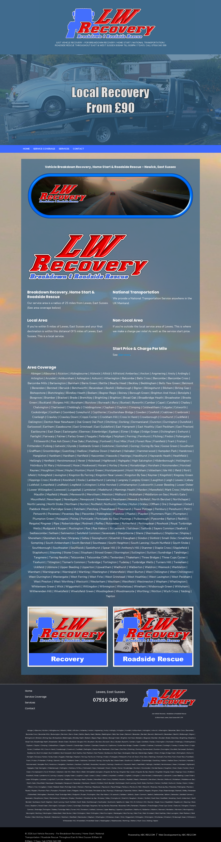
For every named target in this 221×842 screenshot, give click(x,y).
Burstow (79, 740)
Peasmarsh (181, 781)
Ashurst (150, 728)
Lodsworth (83, 774)
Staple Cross (34, 800)
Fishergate (63, 755)
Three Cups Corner (36, 804)
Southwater (152, 796)
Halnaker (132, 758)
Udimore (139, 804)
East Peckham (46, 751)
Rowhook (110, 789)
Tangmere (140, 800)
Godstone (25, 758)
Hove (101, 766)
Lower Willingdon (117, 774)
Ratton (25, 789)
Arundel (124, 728)
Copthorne (86, 743)
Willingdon (165, 811)
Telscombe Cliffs (170, 800)
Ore (111, 781)
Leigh (175, 770)
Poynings (178, 785)
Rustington (151, 789)
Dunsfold (141, 747)
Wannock (25, 808)
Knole (125, 770)
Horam (34, 766)
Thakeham (189, 800)
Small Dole (34, 796)
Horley (40, 766)
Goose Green (60, 758)
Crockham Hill (181, 743)
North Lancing (39, 781)
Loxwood (128, 774)
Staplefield (44, 800)
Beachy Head (80, 732)
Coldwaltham (27, 743)
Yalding (161, 815)
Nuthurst (80, 781)
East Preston (56, 751)
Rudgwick (135, 789)
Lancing (142, 770)
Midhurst (80, 777)
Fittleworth (72, 755)
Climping (193, 740)
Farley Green (178, 751)
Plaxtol (96, 785)
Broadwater (33, 740)
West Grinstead (180, 808)
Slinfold (26, 796)
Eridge (120, 751)
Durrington (132, 747)
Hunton (112, 766)
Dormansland (114, 747)
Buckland (53, 740)
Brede (154, 736)
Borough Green (100, 736)
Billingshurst (191, 732)
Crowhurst (38, 747)
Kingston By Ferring (31, 770)
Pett (39, 785)
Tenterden (180, 800)
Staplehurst (54, 800)
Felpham (27, 755)
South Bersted (76, 796)
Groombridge (88, 758)
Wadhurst (177, 804)
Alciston (41, 728)
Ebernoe (92, 751)
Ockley (99, 781)
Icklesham (154, 766)
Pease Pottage (191, 781)
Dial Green (82, 747)
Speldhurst (170, 796)
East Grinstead (176, 747)
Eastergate (84, 751)
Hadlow (105, 758)
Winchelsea (185, 811)
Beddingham (97, 732)
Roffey (75, 789)
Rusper (142, 789)
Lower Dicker (105, 774)
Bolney (90, 736)
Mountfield (122, 777)
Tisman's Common (67, 804)
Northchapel (28, 781)
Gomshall (33, 758)
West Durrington (138, 808)
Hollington (165, 762)
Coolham (61, 743)
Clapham (179, 740)
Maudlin (35, 777)
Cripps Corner (169, 743)
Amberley (79, 728)
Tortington (86, 804)
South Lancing (109, 796)
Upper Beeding (149, 804)
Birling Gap (33, 736)
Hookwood (27, 766)
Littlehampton (73, 774)
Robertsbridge (60, 789)
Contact (78, 151)
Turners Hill (115, 804)
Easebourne (165, 747)
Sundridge (123, 800)
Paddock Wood (134, 781)
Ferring (33, 755)
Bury (92, 740)
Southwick (161, 796)
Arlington (116, 728)
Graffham (78, 758)
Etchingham (139, 751)
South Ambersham (63, 796)
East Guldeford (188, 747)
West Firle (169, 808)
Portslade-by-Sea (168, 785)
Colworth (44, 743)
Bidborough (175, 732)
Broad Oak (185, 736)
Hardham (188, 758)
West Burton (99, 808)
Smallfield (43, 796)
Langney (149, 770)
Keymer (72, 770)
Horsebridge (54, 766)
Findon (55, 755)
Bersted (135, 732)
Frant (146, 755)
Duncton (124, 747)
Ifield (167, 766)
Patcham (156, 781)
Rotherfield (92, 789)
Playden (102, 785)
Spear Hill (179, 796)
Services (64, 151)
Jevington (193, 766)
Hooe (195, 762)
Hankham (180, 758)
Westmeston (108, 811)
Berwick (142, 732)
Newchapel (131, 777)
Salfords (190, 789)
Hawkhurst (52, 762)
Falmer (169, 751)
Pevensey (53, 785)
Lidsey (186, 770)
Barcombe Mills (35, 732)
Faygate (187, 751)
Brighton (177, 736)
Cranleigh (140, 743)
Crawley (148, 743)
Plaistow (89, 785)
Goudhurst (70, 758)
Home (26, 151)
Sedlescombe (42, 792)
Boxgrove (132, 736)
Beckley (89, 732)
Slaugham (185, 792)
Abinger (26, 728)
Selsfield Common (70, 792)
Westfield (99, 811)
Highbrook (123, 762)
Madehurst (154, 774)
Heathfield (74, 762)
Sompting (51, 796)
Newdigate (140, 777)
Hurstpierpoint (131, 766)
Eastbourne (67, 751)
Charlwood (149, 740)
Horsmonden (72, 766)
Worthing (137, 815)
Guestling (97, 758)
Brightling (169, 736)
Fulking (167, 755)
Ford (123, 755)
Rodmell (69, 789)
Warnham (42, 808)
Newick (174, 777)
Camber (112, 740)
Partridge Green (146, 781)
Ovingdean (118, 781)
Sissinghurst (168, 792)
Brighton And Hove (113, 736)
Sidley (160, 792)
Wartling (71, 808)
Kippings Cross (101, 770)
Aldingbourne (50, 728)
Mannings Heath (165, 774)
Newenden (158, 777)
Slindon (193, 792)
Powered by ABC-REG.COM (145, 829)
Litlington (51, 774)
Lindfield (36, 774)
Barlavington (46, 732)
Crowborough (28, 747)
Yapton (167, 815)
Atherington (159, 728)
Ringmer (46, 789)
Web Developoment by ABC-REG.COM (181, 829)
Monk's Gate (112, 777)
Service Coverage (44, 151)
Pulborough (187, 785)
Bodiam (73, 736)
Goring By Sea (49, 758)
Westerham (82, 811)
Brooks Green (43, 740)
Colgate (36, 743)
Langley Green (158, 770)
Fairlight (155, 751)
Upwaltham (168, 804)
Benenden (127, 732)
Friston (151, 755)
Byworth (105, 740)
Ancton (87, 728)
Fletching (101, 755)
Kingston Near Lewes (47, 770)
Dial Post (90, 747)
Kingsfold (79, 770)
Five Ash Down (83, 755)
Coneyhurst (77, 743)
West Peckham (41, 811)
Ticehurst (48, 804)
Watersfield (89, 808)
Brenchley (160, 736)
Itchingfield (185, 766)
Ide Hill (161, 766)
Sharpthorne (91, 792)
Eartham (157, 747)
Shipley (124, 792)
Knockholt (118, 770)
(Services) (124, 360)
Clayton (186, 740)
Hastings (43, 762)
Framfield (139, 755)
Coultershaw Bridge (99, 743)
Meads (48, 777)
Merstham (65, 777)
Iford (172, 766)
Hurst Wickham (143, 766)
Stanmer (26, 800)
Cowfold (117, 743)
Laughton (168, 770)
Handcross (163, 758)
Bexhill (167, 732)
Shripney (154, 792)
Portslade (157, 785)
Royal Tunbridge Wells (123, 789)
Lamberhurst (133, 770)
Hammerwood (141, 758)
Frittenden (159, 755)
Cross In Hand (192, 743)
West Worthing (63, 811)
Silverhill (177, 792)
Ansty (102, 728)
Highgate (132, 762)
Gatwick (174, 755)
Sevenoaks (81, 792)
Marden (175, 774)
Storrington (99, 800)
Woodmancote (128, 815)
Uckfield (132, 804)
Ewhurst (148, 751)
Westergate (150, 808)
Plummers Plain (112, 785)
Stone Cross (71, 800)
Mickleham (89, 777)
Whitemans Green (138, 811)
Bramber (140, 736)
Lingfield (44, 774)
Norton (65, 781)
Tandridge (131, 800)
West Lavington (28, 811)
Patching (163, 781)
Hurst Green (120, 766)
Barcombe (185, 728)
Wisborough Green (58, 815)
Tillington (55, 804)
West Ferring (160, 808)
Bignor (182, 732)
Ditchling (98, 747)
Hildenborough (154, 762)
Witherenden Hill (81, 815)
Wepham (117, 811)
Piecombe (72, 785)
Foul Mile (117, 755)
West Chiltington (125, 808)
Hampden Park (153, 758)
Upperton (159, 804)
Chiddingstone (169, 740)
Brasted (147, 736)
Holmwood (188, 762)
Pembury (25, 785)
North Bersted (191, 777)
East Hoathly (35, 751)
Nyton (93, 781)
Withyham (70, 815)
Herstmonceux (100, 762)
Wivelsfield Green (104, 815)
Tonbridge (78, 804)
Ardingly (109, 728)
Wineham (193, 811)
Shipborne (116, 792)
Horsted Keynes (83, 766)
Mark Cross (192, 774)
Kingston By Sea (62, 770)
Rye (157, 789)
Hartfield (196, 758)
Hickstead (115, 762)
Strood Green (89, 800)
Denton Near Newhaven (68, 747)
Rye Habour (164, 789)
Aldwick (59, 728)
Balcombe (168, 728)
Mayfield (42, 777)
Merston (73, 777)
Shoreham (132, 792)
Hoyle (106, 766)
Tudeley (94, 804)
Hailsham (124, 758)
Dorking (106, 747)
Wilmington (175, 811)
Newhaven (167, 777)
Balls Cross (177, 728)
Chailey (131, 740)
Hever (108, 762)
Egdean (108, 751)
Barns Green (64, 732)
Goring (40, 758)
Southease (86, 796)
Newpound (149, 777)
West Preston (52, 811)
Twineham (124, 804)
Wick (148, 811)
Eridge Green (129, 751)
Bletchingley (53, 736)
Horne (46, 766)
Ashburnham (133, 728)
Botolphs (125, 736)
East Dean (75, 751)
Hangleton (172, 758)
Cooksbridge (52, 743)
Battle (72, 732)
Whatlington (126, 811)
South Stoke (131, 796)
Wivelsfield (93, 815)
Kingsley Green (89, 770)
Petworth (45, 785)
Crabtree (124, 743)
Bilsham (24, 736)
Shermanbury (107, 792)
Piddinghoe (81, 785)
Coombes (69, 743)
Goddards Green (190, 755)
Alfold (65, 728)
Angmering (95, 728)
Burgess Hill (61, 740)
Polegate (144, 785)
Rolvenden (82, 789)
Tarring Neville (150, 800)
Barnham (55, 732)
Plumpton (122, 785)
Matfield (27, 777)
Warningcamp (52, 808)
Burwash (86, 740)
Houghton (94, 766)
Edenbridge (101, 751)
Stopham (80, 800)
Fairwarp (163, 751)
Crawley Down (158, 743)
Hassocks (36, 762)
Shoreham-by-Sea (143, 792)
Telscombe (159, 800)
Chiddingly (159, 740)
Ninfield (181, 777)
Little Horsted (62, 774)
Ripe (51, 789)
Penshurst (33, 785)
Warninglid (62, 808)
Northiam (58, 781)
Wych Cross (153, 815)
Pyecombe (195, 785)
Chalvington (140, 740)
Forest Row (130, 755)
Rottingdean (101, 789)
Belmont (119, 732)
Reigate (38, 789)
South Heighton (96, 796)
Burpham (71, 740)
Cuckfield (46, 747)
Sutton (115, 800)
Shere (99, 792)
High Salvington (142, 762)
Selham (51, 792)
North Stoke (49, 781)
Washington (79, 808)
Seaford (34, 792)
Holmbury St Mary (176, 762)
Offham (105, 781)
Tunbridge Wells (104, 804)
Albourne (34, 728)
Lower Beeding (94, 774)
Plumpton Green (133, 785)
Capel (118, 740)
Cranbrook (132, 743)
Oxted (125, 781)
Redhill (31, 789)
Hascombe (27, 762)
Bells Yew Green (109, 732)
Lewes (181, 770)
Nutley (87, 781)
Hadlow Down (114, 758)
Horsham (63, 766)
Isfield (177, 766)
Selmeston (59, 792)
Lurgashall (136, 774)
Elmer (115, 751)
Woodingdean (117, 815)
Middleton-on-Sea (100, 777)
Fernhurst (41, 755)
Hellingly (82, 762)
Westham (91, 811)
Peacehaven (172, 781)
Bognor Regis (82, 736)
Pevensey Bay (63, 785)
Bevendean (159, 732)
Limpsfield (28, 774)
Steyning (62, 800)
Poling (150, 785)
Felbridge (194, 751)
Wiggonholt (156, 811)
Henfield (90, 762)
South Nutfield (120, 796)
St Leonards (174, 789)
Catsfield (125, 740)
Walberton (186, 804)
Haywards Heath (63, 762)
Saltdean (183, 789)
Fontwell (109, 755)
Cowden (110, 743)
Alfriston (72, 728)
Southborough (142, 796)
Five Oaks (93, 755)
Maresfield (183, 774)
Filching (49, 755)
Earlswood (149, 747)
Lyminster (145, 774)
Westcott (73, 811)
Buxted (98, 740)
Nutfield (73, 781)
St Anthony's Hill (190, 796)
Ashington (142, 728)
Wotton (145, 815)
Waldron (194, 804)
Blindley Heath (64, 736)
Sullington (108, 800)
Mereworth (56, 777)
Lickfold (193, 770)
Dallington (54, 747)
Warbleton (33, 808)
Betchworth (150, 732)
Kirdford (111, 770)
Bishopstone (43, 736)
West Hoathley (192, 808)
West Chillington (111, 808)
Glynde (180, 755)
